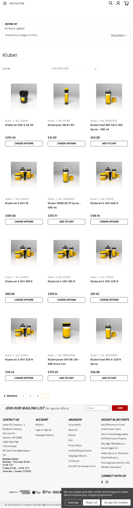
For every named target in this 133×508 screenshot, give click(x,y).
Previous (10, 396)
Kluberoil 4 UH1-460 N (104, 203)
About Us (73, 430)
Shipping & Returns (45, 435)
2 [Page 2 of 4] (30, 396)
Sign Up (47, 430)
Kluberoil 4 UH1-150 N (61, 281)
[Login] (118, 3)
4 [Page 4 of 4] (45, 396)
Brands (72, 435)
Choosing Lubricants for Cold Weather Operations (115, 465)
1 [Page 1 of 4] (23, 396)
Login (38, 430)
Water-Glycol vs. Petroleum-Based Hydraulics (115, 455)
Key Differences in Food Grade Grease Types (113, 427)
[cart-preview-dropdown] (126, 3)
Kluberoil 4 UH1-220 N (104, 281)
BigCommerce (48, 504)
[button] (66, 35)
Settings (73, 502)
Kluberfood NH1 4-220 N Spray (105, 362)
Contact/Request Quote (79, 450)
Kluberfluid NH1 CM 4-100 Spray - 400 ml (106, 127)
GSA (70, 440)
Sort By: (7, 68)
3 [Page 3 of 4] (37, 396)
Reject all (91, 502)
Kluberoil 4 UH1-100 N (18, 281)
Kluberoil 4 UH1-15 (16, 203)
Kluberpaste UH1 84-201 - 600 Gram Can (64, 362)
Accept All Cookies (116, 502)
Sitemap (37, 504)
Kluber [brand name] (8, 121)
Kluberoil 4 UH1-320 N (19, 359)
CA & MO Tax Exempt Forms (82, 466)
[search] (110, 3)
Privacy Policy (75, 445)
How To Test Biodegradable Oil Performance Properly (114, 436)
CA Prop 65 (73, 461)
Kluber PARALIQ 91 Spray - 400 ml (64, 205)
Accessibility (74, 424)
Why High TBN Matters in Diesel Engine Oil (113, 446)
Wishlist (40, 424)
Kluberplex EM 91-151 (61, 125)
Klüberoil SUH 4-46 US (19, 125)
